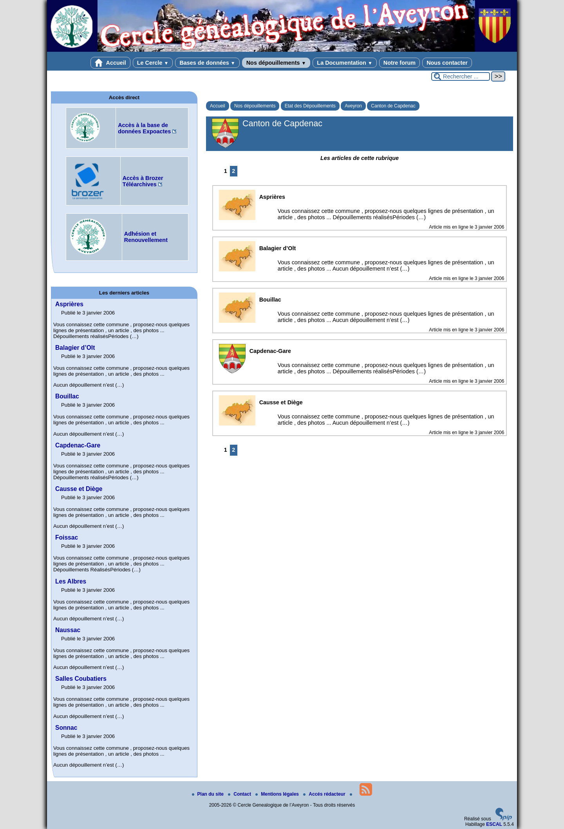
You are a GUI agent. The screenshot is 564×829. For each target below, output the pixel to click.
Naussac (67, 630)
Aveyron (353, 106)
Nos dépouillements (276, 63)
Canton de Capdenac (393, 106)
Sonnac (66, 727)
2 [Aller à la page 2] (233, 171)
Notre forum (399, 63)
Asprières (69, 304)
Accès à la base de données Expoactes (144, 128)
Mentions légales (277, 794)
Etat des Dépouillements (310, 106)
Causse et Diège (78, 488)
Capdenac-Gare (77, 445)
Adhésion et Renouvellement (146, 237)
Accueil (110, 63)
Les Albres (70, 581)
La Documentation (344, 63)
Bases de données (207, 63)
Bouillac (67, 396)
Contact (240, 794)
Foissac (66, 537)
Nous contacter (447, 63)
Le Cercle (153, 63)
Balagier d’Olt (75, 347)
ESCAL (494, 824)
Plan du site (208, 794)
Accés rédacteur (325, 794)
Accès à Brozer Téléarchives (143, 181)
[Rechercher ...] (460, 76)
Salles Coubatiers (81, 678)
